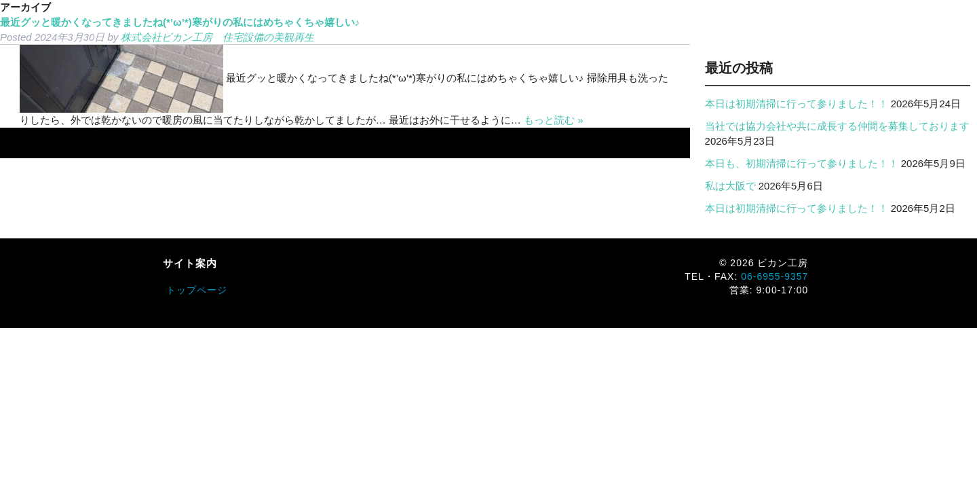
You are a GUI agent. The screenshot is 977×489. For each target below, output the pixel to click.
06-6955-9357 (774, 276)
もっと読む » (553, 120)
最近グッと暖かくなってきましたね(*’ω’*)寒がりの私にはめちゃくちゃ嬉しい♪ (180, 22)
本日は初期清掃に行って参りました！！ (796, 103)
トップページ (196, 290)
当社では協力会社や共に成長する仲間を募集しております (837, 126)
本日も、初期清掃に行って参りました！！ (801, 163)
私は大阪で (730, 186)
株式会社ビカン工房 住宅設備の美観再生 (217, 37)
